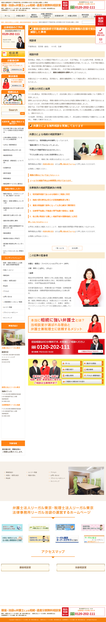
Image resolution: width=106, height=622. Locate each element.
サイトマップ (7, 318)
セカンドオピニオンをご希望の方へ (13, 252)
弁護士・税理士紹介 (9, 280)
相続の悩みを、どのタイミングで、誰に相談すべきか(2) (13, 194)
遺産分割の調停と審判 (10, 220)
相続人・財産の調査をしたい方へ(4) (13, 202)
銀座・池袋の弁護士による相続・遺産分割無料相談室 (12, 263)
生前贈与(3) (7, 168)
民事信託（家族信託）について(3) (13, 161)
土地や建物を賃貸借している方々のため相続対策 (12, 138)
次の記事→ (75, 248)
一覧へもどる (59, 248)
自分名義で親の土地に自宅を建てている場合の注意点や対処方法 (13, 130)
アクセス (6, 291)
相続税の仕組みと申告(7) (11, 238)
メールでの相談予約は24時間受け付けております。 (51, 181)
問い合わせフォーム (67, 164)
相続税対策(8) (7, 155)
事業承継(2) (7, 178)
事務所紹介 (9, 472)
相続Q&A (6, 275)
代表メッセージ (8, 270)
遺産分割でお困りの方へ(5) (12, 215)
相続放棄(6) (7, 233)
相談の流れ (32, 475)
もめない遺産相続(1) (10, 145)
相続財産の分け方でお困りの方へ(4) (13, 209)
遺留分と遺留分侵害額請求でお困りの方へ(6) (13, 227)
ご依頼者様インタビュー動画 (12, 302)
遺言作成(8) (7, 173)
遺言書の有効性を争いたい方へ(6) (13, 244)
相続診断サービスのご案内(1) (12, 184)
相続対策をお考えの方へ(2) (12, 150)
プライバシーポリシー (10, 312)
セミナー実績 (7, 307)
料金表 (5, 286)
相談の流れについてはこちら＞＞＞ (45, 175)
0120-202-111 (48, 164)
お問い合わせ (7, 296)
